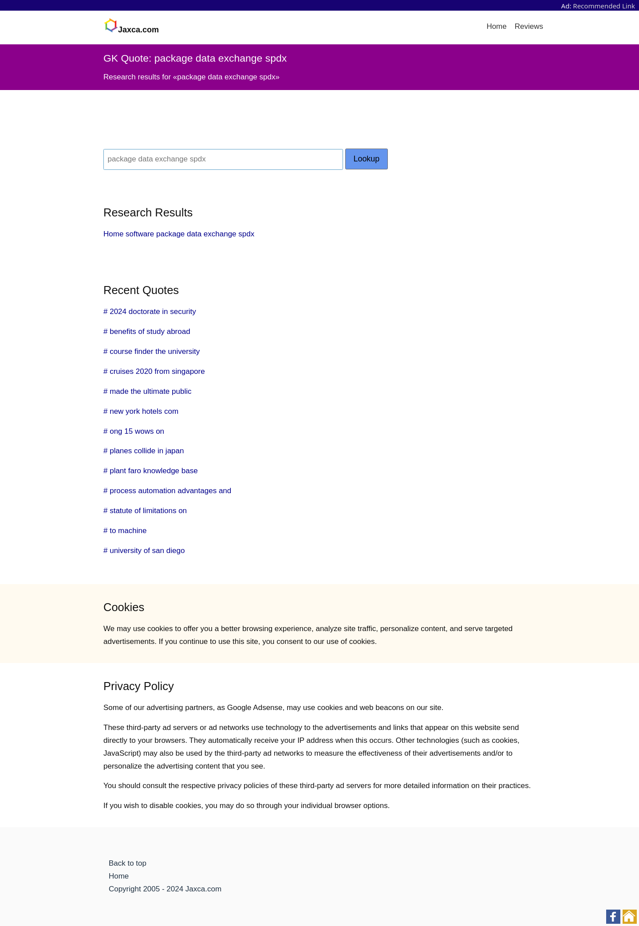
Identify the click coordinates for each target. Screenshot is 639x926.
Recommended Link (604, 5)
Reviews (529, 26)
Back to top (127, 863)
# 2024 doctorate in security (149, 311)
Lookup (367, 158)
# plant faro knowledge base (150, 471)
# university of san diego (144, 550)
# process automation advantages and (167, 491)
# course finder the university (151, 351)
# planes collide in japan (143, 451)
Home (496, 26)
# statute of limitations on (145, 510)
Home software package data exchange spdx (178, 234)
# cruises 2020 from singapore (154, 371)
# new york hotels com (140, 411)
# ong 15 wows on (133, 431)
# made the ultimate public (147, 391)
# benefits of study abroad (146, 331)
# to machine (124, 530)
